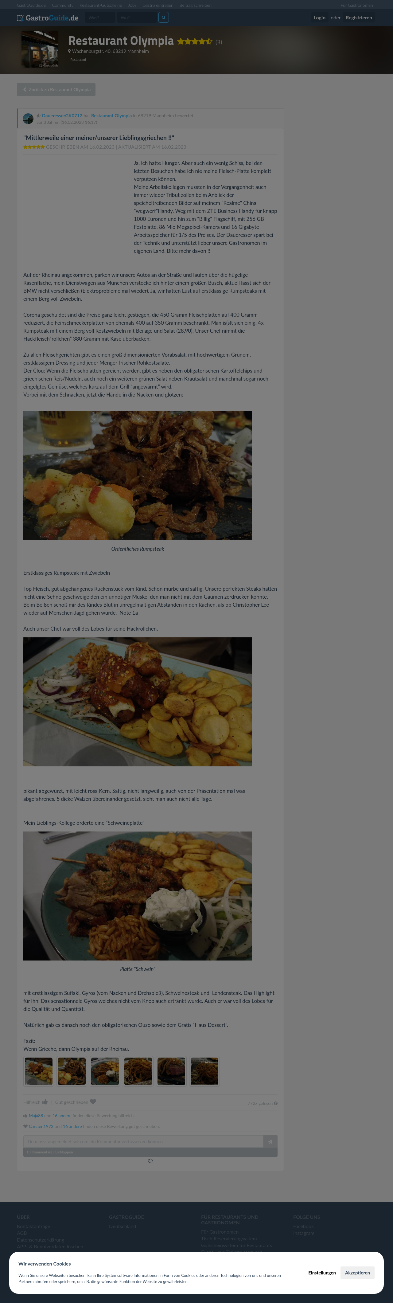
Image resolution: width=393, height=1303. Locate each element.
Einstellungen (322, 1272)
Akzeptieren (357, 1272)
